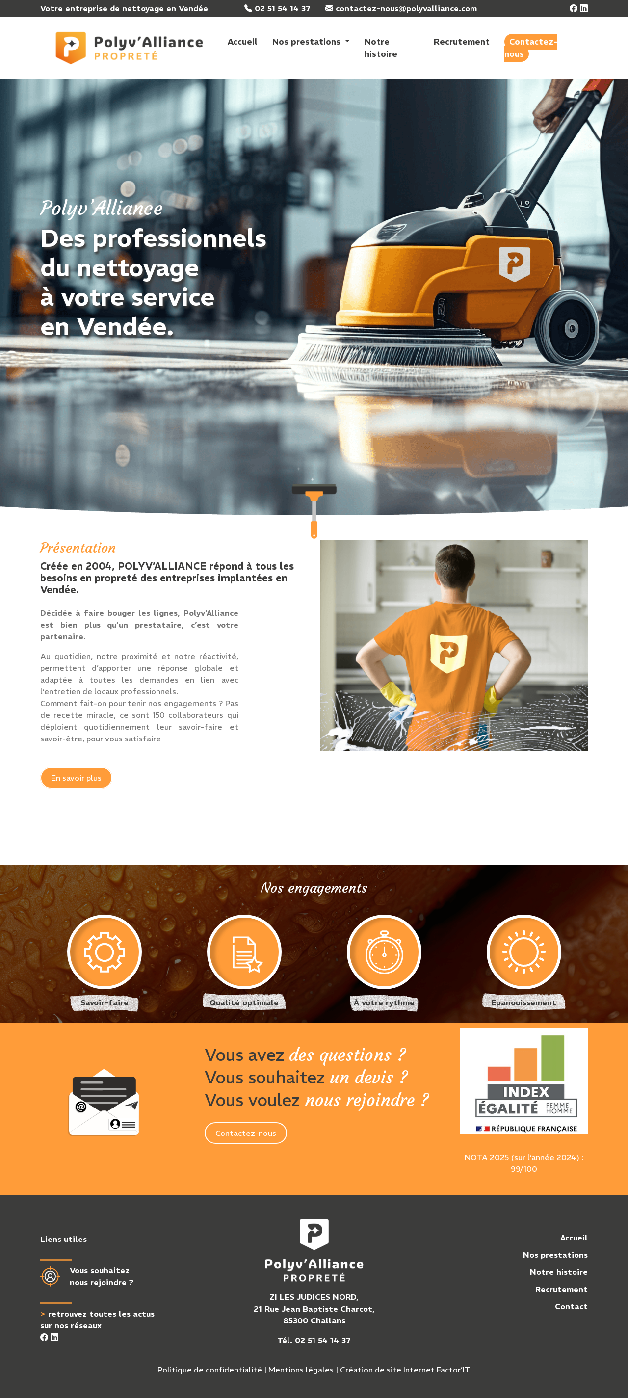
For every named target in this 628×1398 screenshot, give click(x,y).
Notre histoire (381, 48)
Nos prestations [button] (307, 41)
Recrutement (462, 41)
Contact (571, 1306)
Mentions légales (301, 1369)
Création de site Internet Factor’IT (405, 1369)
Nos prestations (555, 1255)
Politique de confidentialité (209, 1369)
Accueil (243, 41)
